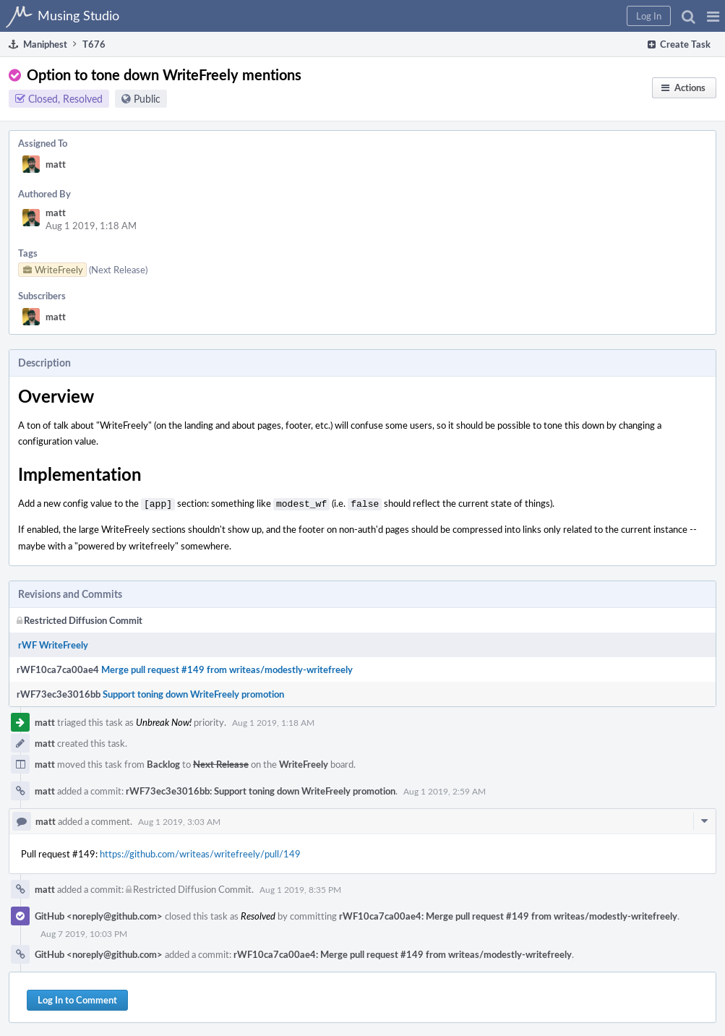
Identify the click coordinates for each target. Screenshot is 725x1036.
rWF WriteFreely (53, 643)
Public (147, 99)
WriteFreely (303, 762)
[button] (713, 16)
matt (56, 164)
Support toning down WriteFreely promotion (193, 692)
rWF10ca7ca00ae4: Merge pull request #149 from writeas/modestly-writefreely (508, 914)
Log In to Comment (77, 998)
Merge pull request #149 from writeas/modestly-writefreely (227, 668)
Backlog (163, 762)
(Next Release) (118, 269)
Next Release (221, 762)
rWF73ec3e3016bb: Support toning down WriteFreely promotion (260, 789)
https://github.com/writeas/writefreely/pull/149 (200, 852)
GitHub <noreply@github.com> (99, 914)
